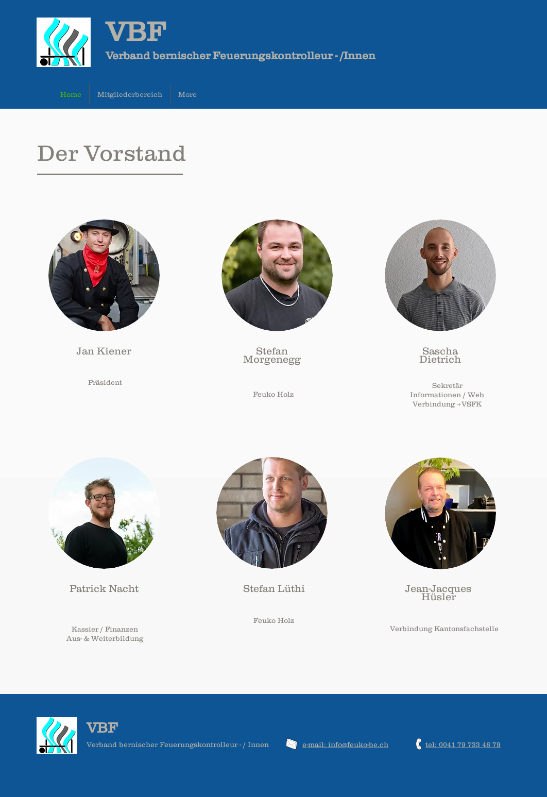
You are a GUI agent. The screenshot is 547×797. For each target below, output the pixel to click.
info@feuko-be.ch (358, 744)
